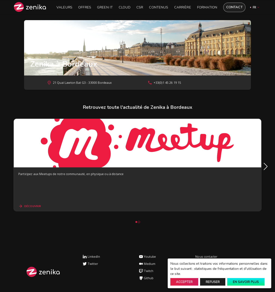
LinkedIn (91, 257)
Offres (84, 7)
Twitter (90, 264)
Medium (147, 264)
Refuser (213, 282)
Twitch (146, 271)
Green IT (105, 7)
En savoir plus (246, 282)
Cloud (124, 7)
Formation (207, 7)
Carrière (182, 7)
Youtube (147, 257)
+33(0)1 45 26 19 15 (167, 83)
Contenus (158, 7)
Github (146, 278)
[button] (253, 7)
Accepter (184, 282)
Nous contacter (206, 257)
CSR (139, 7)
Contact (234, 7)
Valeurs (64, 7)
